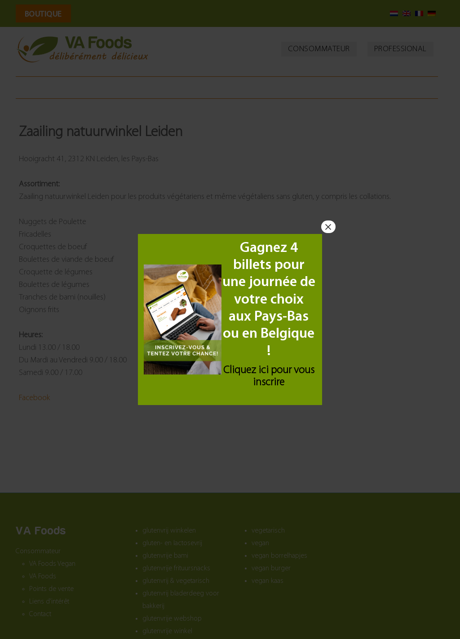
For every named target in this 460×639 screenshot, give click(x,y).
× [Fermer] (328, 226)
